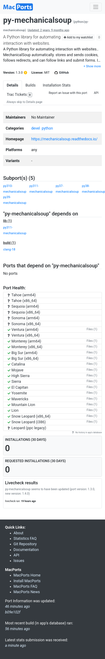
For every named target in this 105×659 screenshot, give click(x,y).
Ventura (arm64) (23, 329)
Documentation (26, 550)
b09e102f (12, 612)
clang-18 (9, 249)
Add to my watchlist (78, 37)
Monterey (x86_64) (25, 347)
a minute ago (15, 645)
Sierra (14, 381)
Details (12, 85)
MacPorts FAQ (25, 586)
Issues (18, 561)
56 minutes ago (17, 629)
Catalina (16, 364)
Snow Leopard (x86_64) (29, 416)
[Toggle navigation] (96, 7)
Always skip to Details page (24, 102)
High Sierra (19, 376)
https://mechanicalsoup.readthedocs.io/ (64, 139)
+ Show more (92, 66)
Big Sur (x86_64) (23, 358)
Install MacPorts (26, 581)
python (47, 128)
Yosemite (17, 393)
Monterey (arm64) (24, 341)
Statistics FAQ (24, 538)
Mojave (15, 370)
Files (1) (92, 329)
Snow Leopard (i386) (27, 422)
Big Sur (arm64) (22, 353)
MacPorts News (26, 592)
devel (35, 128)
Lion (13, 410)
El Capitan (18, 387)
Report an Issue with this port (68, 93)
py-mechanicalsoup (37, 20)
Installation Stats (57, 85)
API (96, 93)
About (18, 533)
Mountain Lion (21, 405)
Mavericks (18, 399)
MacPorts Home (26, 575)
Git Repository (25, 544)
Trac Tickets (19, 94)
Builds (31, 85)
